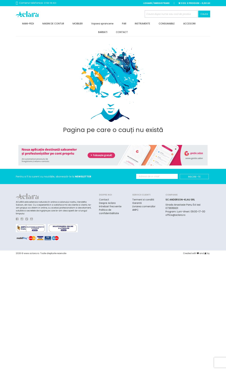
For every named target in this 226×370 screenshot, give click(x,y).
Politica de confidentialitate (109, 211)
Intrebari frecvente (110, 206)
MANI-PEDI (28, 23)
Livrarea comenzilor (143, 206)
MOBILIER (78, 23)
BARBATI (102, 32)
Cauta (204, 14)
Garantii (137, 203)
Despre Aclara (107, 203)
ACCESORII (189, 23)
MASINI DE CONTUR (53, 23)
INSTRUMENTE (142, 23)
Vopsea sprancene (102, 23)
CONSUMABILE (167, 23)
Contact (104, 199)
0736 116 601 (50, 3)
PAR (124, 23)
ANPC (135, 210)
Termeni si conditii (143, 199)
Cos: (194, 3)
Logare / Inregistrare (156, 3)
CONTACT (122, 32)
